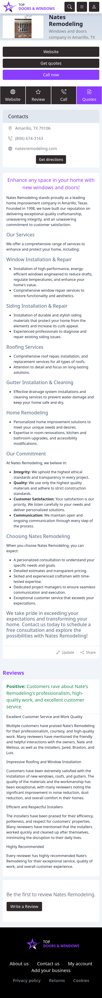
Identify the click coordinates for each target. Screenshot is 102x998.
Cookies (81, 980)
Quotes (89, 95)
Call (64, 95)
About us (19, 964)
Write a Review (24, 906)
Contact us (48, 964)
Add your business (51, 970)
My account (80, 964)
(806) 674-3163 (29, 138)
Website (51, 51)
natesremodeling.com (36, 148)
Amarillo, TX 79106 (33, 128)
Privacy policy (27, 980)
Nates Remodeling (66, 20)
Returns (57, 980)
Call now (51, 74)
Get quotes (51, 63)
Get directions (51, 159)
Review (38, 95)
